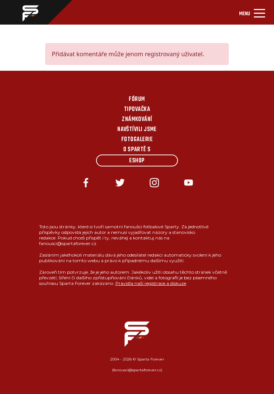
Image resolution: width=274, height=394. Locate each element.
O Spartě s (137, 150)
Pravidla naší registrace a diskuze (150, 283)
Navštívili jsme (137, 129)
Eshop (136, 161)
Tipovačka (137, 109)
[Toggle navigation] (252, 12)
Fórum (137, 99)
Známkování (137, 119)
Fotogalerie (137, 139)
